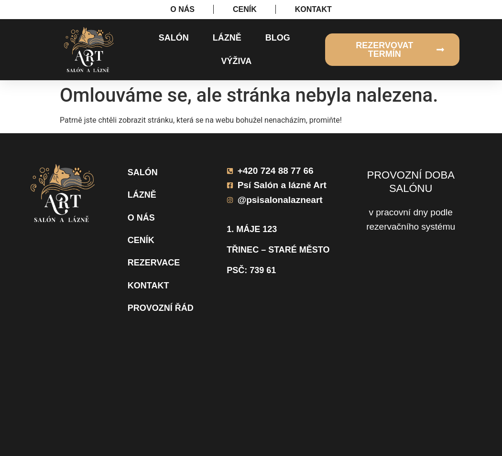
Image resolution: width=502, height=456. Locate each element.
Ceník (141, 240)
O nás (141, 218)
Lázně (227, 37)
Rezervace (154, 262)
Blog (277, 37)
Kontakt (148, 285)
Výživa (236, 61)
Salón (174, 37)
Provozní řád (161, 308)
